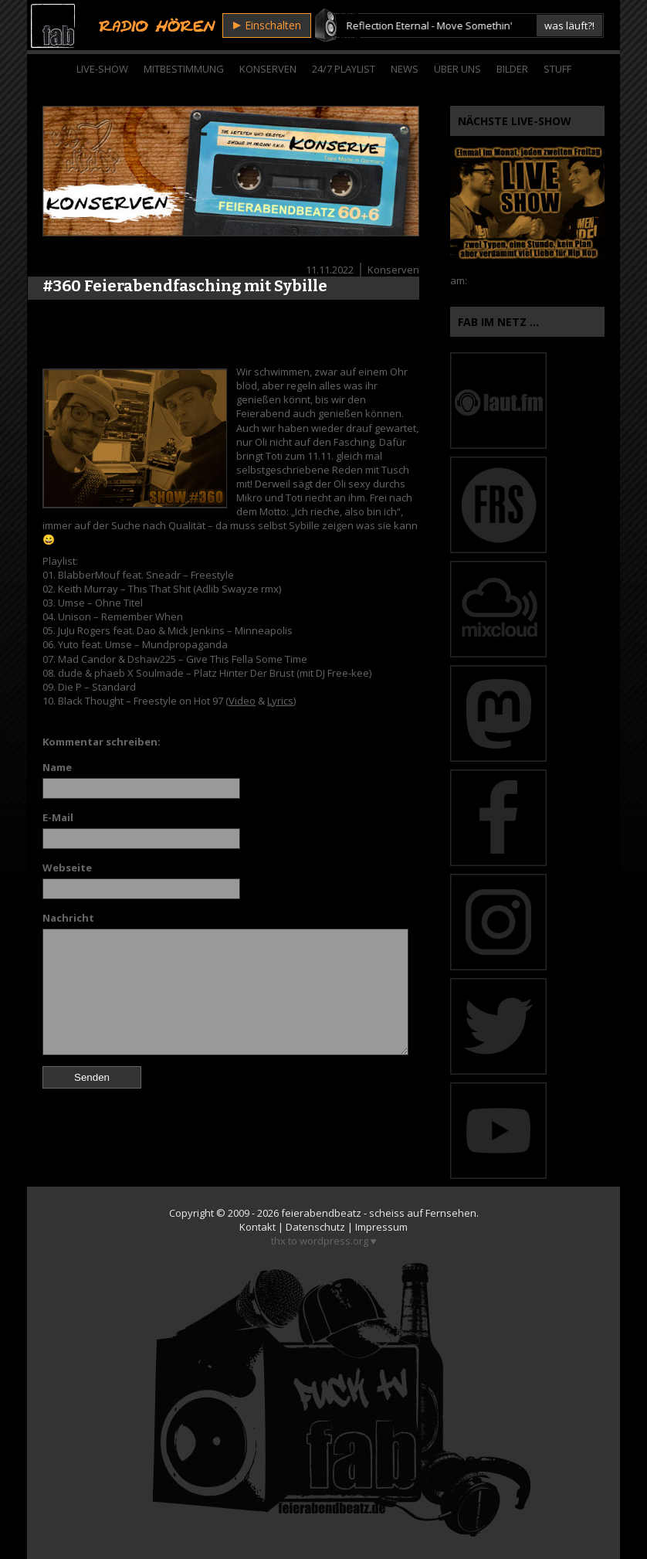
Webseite (67, 868)
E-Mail (57, 817)
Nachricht (68, 918)
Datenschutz (315, 1227)
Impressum (381, 1227)
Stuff (557, 69)
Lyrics (280, 701)
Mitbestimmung (184, 69)
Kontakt (257, 1227)
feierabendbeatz (321, 1213)
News (404, 69)
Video (242, 701)
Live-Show (102, 69)
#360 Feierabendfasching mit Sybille (184, 286)
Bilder (512, 69)
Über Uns (457, 69)
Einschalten (267, 25)
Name (57, 767)
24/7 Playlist (343, 69)
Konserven (267, 69)
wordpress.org (334, 1241)
